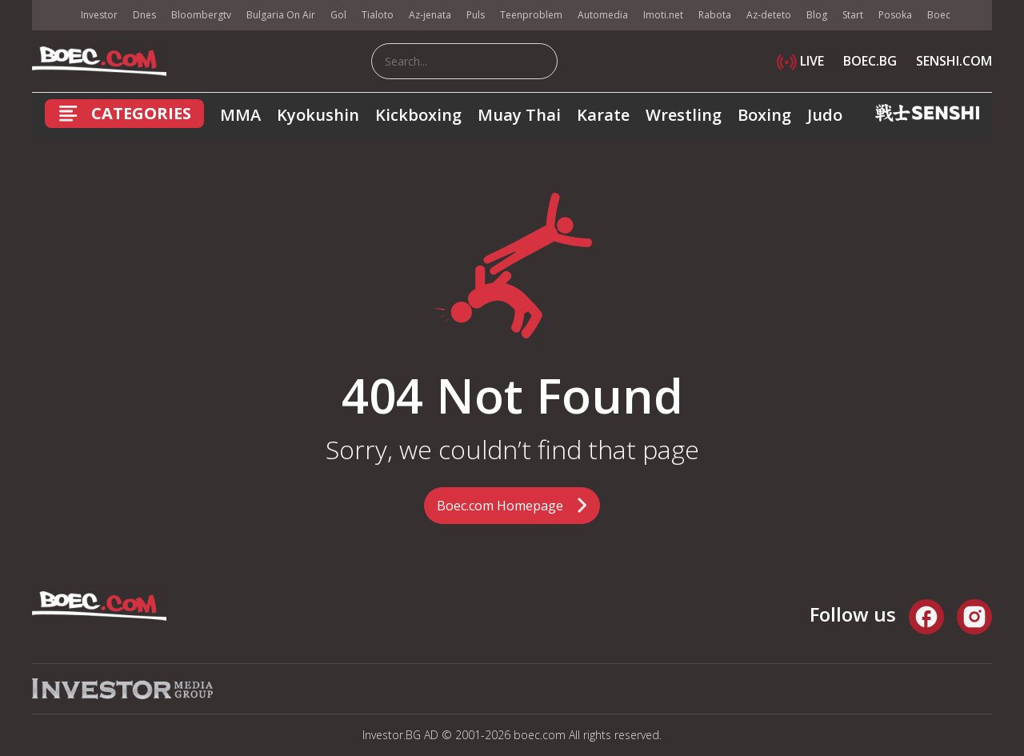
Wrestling (684, 115)
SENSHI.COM (954, 61)
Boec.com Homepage (500, 505)
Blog (816, 15)
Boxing (764, 115)
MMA (240, 115)
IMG (52, 15)
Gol (338, 15)
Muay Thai (519, 115)
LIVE (800, 61)
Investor (99, 15)
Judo (824, 115)
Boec (938, 15)
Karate (603, 115)
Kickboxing (418, 115)
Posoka (895, 15)
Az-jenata (430, 15)
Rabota (714, 15)
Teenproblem (531, 15)
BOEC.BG (870, 61)
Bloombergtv (201, 15)
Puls (475, 15)
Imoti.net (663, 15)
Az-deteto (768, 15)
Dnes (144, 15)
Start (852, 15)
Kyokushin (318, 115)
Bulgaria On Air (280, 15)
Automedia (603, 15)
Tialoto (378, 15)
